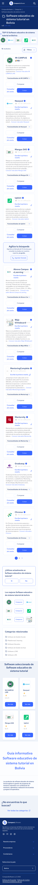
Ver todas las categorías (19, 810)
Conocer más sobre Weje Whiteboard (20, 341)
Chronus (19, 512)
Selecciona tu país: (9, 862)
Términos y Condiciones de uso (12, 882)
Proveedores (19, 848)
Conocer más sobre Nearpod (20, 122)
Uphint (18, 198)
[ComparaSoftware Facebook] (11, 834)
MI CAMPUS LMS (9, 691)
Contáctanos (19, 854)
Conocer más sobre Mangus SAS (16, 170)
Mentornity (20, 417)
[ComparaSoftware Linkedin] (3, 834)
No (26, 581)
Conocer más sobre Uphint (20, 219)
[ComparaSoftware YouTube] (7, 834)
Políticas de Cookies (23, 880)
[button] (19, 78)
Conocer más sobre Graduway (15, 485)
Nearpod (19, 101)
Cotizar (24, 90)
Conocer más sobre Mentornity (21, 436)
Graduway (20, 463)
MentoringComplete (19, 368)
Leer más (7, 26)
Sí (11, 581)
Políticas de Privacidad (9, 880)
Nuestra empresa (19, 842)
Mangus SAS (21, 149)
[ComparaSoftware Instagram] (14, 834)
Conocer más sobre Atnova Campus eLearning (17, 291)
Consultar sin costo (10, 90)
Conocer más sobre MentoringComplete (18, 389)
